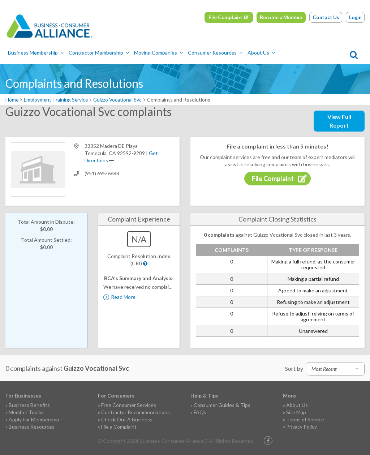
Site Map (296, 412)
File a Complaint (119, 427)
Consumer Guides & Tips (222, 405)
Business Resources (32, 427)
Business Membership (36, 53)
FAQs (200, 412)
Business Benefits (29, 405)
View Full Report (339, 121)
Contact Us (326, 17)
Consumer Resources (215, 53)
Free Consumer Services (128, 405)
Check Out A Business (126, 419)
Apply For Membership (34, 419)
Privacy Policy (301, 427)
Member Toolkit (26, 412)
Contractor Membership (99, 53)
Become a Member (281, 17)
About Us (261, 53)
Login (355, 17)
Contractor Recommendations (135, 412)
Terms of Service (305, 419)
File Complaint (225, 17)
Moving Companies (158, 53)
